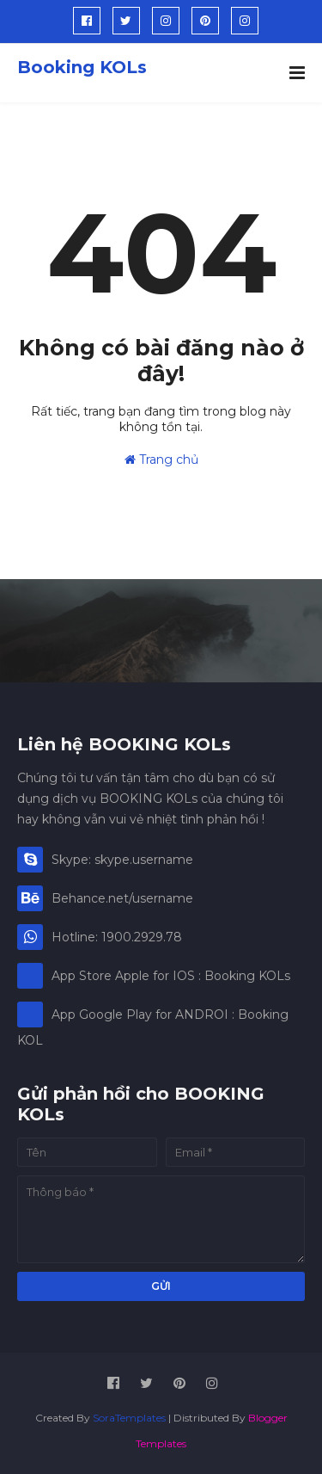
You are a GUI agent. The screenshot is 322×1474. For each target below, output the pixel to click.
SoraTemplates (129, 1417)
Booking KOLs (82, 67)
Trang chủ (161, 459)
